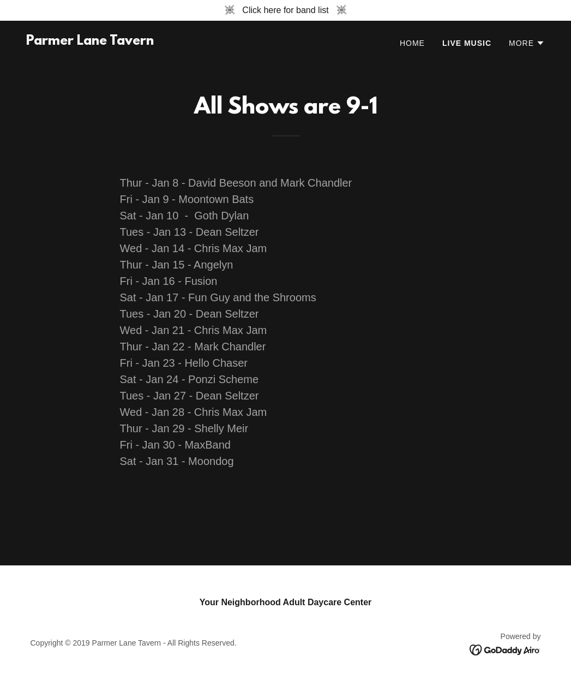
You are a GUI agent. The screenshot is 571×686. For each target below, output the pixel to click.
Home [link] (412, 43)
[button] (527, 43)
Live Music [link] (466, 43)
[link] (90, 41)
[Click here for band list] (285, 10)
